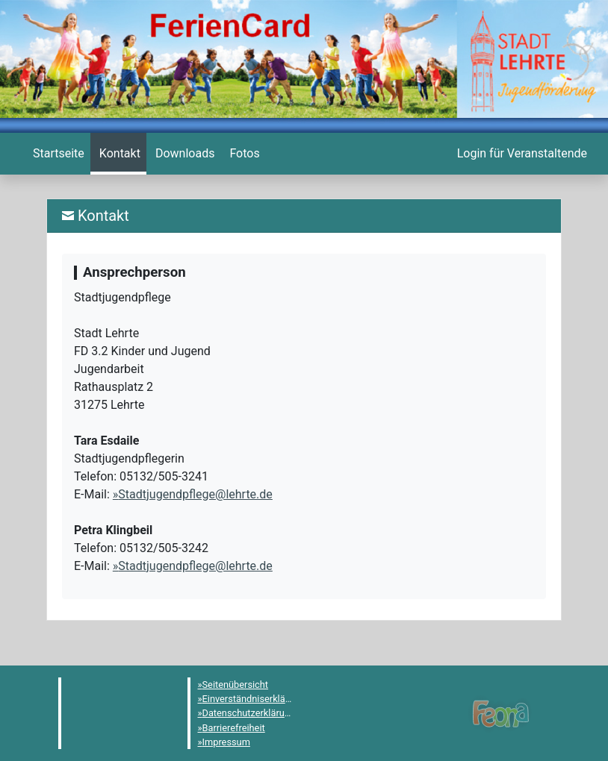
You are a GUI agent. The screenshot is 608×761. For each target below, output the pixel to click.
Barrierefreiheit (233, 727)
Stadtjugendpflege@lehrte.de (195, 494)
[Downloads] (183, 154)
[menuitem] (57, 154)
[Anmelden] (520, 154)
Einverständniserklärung (253, 698)
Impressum (226, 742)
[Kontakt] (118, 154)
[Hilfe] (242, 154)
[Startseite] (57, 154)
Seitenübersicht (235, 684)
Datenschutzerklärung (249, 712)
